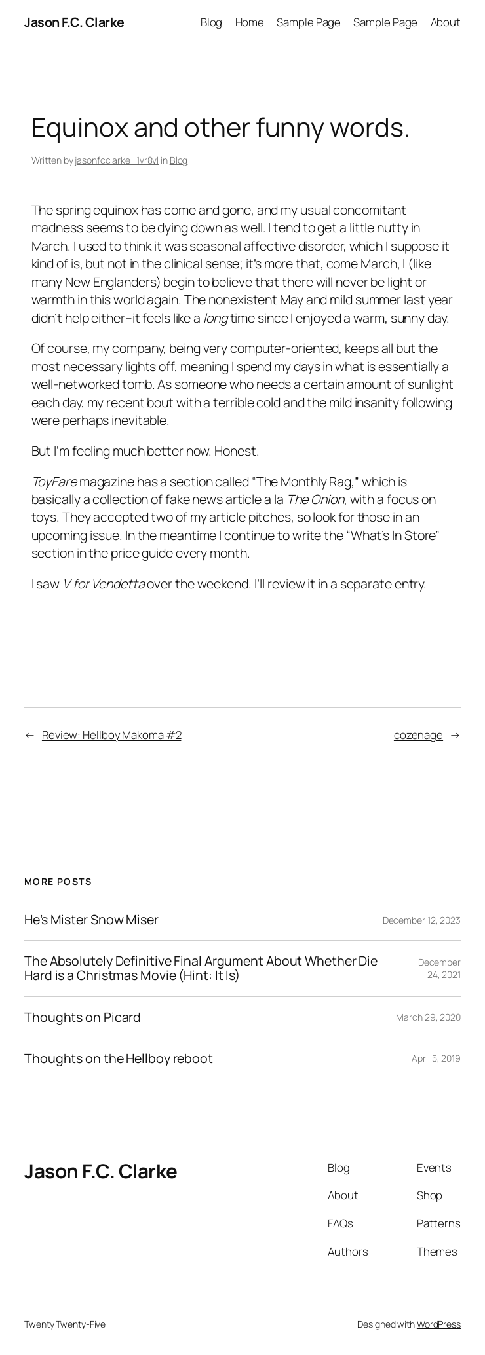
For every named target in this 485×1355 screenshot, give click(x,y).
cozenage (418, 734)
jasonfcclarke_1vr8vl (117, 160)
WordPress (439, 1324)
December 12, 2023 (422, 920)
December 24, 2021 (439, 968)
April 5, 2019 (436, 1058)
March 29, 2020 (428, 1017)
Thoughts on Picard (82, 1017)
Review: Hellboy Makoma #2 (112, 734)
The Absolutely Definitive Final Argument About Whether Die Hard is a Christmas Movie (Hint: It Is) (201, 968)
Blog (212, 21)
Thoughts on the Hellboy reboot (118, 1058)
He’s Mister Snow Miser (91, 919)
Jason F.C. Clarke (74, 22)
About (446, 21)
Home (250, 21)
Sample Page (309, 21)
